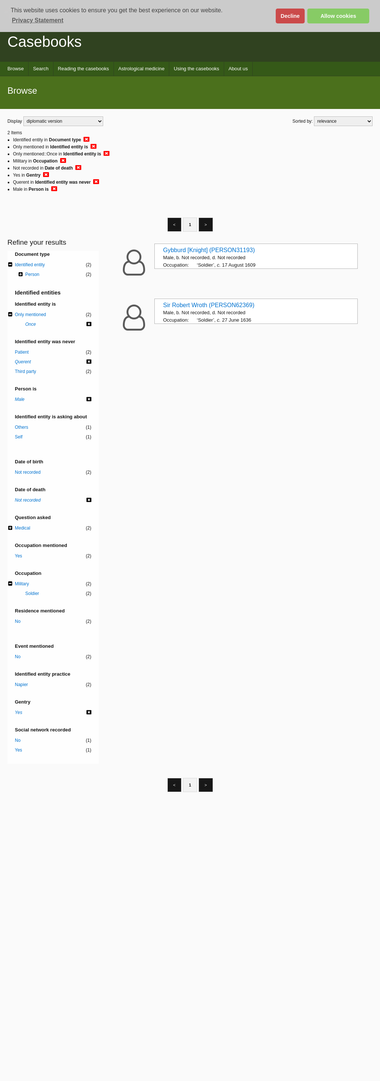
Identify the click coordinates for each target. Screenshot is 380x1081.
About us (238, 68)
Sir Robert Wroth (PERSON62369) (209, 305)
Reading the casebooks (83, 68)
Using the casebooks (196, 68)
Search (41, 68)
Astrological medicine (141, 68)
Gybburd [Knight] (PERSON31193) (209, 250)
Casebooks (44, 41)
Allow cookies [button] (338, 16)
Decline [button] (290, 16)
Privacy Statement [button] (37, 20)
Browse (15, 68)
